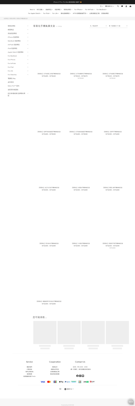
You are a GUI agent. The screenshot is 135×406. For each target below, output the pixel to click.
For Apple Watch (34, 13)
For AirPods (90, 9)
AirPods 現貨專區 (14, 45)
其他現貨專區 (12, 33)
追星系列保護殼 (13, 90)
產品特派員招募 (54, 374)
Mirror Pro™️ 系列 (13, 86)
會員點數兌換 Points (29, 376)
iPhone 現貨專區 (13, 37)
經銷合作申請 (55, 369)
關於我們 (29, 367)
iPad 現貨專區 (12, 48)
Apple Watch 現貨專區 (15, 52)
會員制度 (29, 374)
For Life (55, 13)
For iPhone (78, 9)
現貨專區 (58, 9)
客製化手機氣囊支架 (22, 18)
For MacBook (102, 9)
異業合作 (54, 367)
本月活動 (40, 9)
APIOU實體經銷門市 (80, 13)
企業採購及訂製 (94, 13)
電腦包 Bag (11, 78)
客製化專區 (68, 9)
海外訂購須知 (29, 371)
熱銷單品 (49, 9)
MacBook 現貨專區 (14, 41)
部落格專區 (105, 13)
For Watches (12, 75)
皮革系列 (11, 82)
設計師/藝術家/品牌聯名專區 (16, 94)
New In (32, 9)
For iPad (46, 13)
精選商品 (11, 30)
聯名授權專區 (66, 13)
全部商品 (6, 18)
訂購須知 (29, 369)
